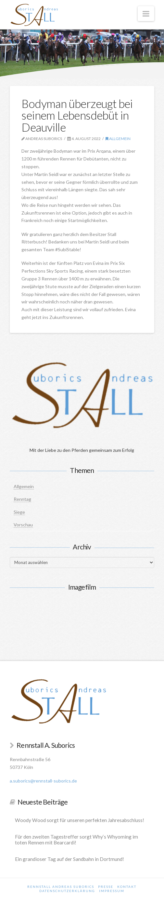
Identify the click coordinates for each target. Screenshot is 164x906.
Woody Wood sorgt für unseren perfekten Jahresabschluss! (79, 820)
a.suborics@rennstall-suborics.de (43, 780)
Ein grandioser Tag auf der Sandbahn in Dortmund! (69, 859)
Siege (19, 512)
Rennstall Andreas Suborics (60, 886)
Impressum (111, 891)
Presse (105, 886)
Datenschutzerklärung (67, 891)
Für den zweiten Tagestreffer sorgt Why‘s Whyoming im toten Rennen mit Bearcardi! (76, 840)
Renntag (22, 499)
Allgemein (118, 138)
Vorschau (23, 524)
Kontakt (126, 886)
